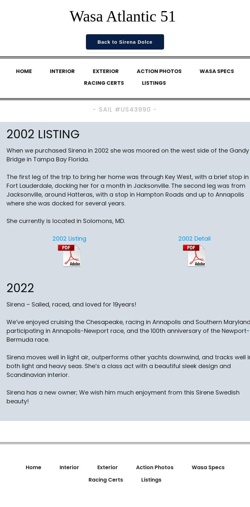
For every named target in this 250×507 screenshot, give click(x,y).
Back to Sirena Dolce (124, 42)
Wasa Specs (217, 71)
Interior (62, 71)
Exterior (106, 71)
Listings (154, 83)
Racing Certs (104, 83)
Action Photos (159, 71)
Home (24, 71)
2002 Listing (69, 238)
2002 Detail (194, 238)
